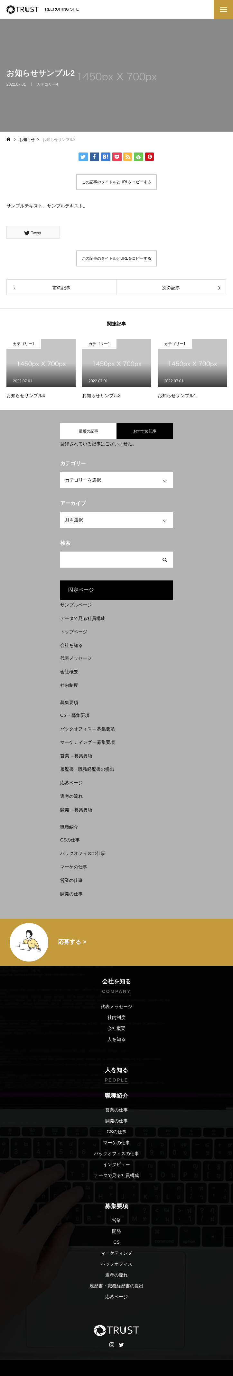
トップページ (73, 631)
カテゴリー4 (47, 87)
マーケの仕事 (73, 866)
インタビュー (116, 1164)
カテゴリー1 (23, 344)
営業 (116, 1220)
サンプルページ (76, 604)
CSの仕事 (70, 839)
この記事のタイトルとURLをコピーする (116, 182)
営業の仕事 (71, 880)
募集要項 (69, 702)
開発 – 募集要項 (76, 809)
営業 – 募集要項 (76, 755)
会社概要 (69, 671)
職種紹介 (69, 827)
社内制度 (69, 685)
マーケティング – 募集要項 (87, 742)
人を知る (116, 1039)
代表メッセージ (76, 658)
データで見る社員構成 (82, 618)
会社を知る (71, 645)
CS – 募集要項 (74, 715)
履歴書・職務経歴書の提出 (87, 769)
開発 (116, 1231)
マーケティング (116, 1253)
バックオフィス (116, 1264)
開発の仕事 (71, 893)
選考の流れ (71, 796)
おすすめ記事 (144, 431)
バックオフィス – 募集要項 (87, 728)
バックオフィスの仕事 (82, 853)
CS (116, 1242)
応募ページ (71, 782)
